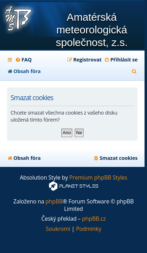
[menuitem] (23, 59)
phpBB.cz (94, 218)
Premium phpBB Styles (98, 177)
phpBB (54, 201)
